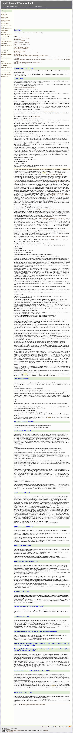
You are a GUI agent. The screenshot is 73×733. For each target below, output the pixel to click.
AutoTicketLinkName (5, 20)
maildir (23, 120)
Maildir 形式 (33, 219)
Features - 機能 (17, 39)
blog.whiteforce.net (10, 731)
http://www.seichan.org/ (26, 704)
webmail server (46, 209)
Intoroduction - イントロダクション (22, 38)
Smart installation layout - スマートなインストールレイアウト (28, 62)
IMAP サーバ (46, 218)
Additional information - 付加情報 (21, 42)
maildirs (67, 211)
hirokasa (46, 730)
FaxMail (49, 417)
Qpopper (47, 174)
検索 (36, 6)
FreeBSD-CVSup (5, 23)
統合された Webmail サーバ (57, 113)
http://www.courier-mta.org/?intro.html (29, 33)
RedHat (53, 685)
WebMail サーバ (54, 218)
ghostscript (56, 180)
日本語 (2, 61)
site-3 (27, 8)
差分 (16, 6)
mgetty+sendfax (50, 178)
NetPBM (16, 181)
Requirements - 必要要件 (19, 40)
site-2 (16, 8)
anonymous (8, 729)
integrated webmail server (50, 111)
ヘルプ (44, 6)
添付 (21, 6)
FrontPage (3, 32)
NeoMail (60, 174)
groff (64, 180)
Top (2, 4)
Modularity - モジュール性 (20, 51)
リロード (25, 6)
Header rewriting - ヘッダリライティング (23, 50)
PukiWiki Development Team (16, 730)
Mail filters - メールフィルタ (20, 46)
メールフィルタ (63, 218)
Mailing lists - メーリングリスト (21, 63)
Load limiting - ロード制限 (20, 54)
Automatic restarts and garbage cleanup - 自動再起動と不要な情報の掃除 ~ (31, 55)
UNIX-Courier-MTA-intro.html (18, 3)
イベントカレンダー (31, 118)
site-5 (47, 8)
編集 (8, 6)
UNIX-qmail (3, 52)
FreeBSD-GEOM (4, 17)
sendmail (57, 320)
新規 (30, 6)
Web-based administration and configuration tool (25, 87)
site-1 (6, 8)
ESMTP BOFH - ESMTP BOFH (21, 48)
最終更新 (40, 6)
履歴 (19, 6)
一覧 (33, 6)
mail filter (55, 209)
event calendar (36, 116)
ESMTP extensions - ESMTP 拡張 (21, 47)
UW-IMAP (53, 174)
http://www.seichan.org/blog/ (38, 704)
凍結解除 (12, 6)
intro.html (16, 36)
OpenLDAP (58, 236)
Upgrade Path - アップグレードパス (22, 44)
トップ (3, 6)
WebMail (44, 172)
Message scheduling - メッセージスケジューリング (26, 52)
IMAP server (40, 209)
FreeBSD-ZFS (4, 14)
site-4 (37, 8)
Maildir (45, 122)
